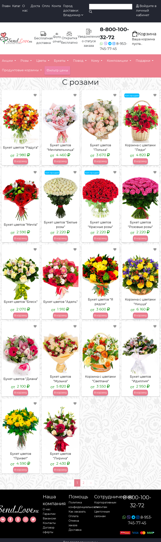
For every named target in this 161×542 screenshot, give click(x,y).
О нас (25, 8)
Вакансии (49, 518)
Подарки (143, 61)
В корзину (20, 161)
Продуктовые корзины (20, 70)
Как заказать (77, 511)
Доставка (35, 6)
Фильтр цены (57, 70)
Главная (6, 6)
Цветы (41, 61)
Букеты (60, 61)
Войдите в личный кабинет (146, 10)
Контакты (56, 6)
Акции (8, 61)
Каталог (16, 6)
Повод (78, 61)
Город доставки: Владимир (73, 10)
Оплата (46, 6)
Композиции (118, 61)
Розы (25, 61)
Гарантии (49, 514)
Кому (95, 61)
